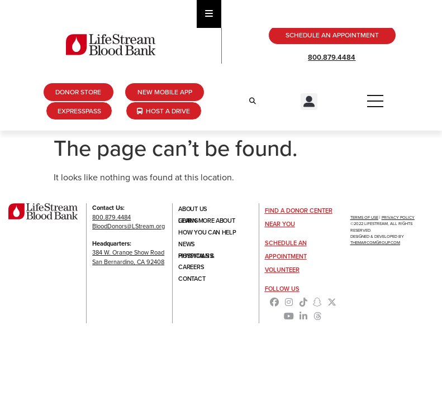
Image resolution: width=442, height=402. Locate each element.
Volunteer (282, 270)
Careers (191, 268)
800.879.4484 (331, 57)
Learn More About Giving (206, 221)
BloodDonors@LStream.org (128, 226)
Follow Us (282, 289)
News (186, 245)
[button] (309, 101)
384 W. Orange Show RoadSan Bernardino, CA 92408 (128, 257)
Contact (191, 280)
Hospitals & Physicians (196, 256)
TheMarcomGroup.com (375, 243)
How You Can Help (207, 233)
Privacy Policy (398, 218)
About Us (192, 209)
